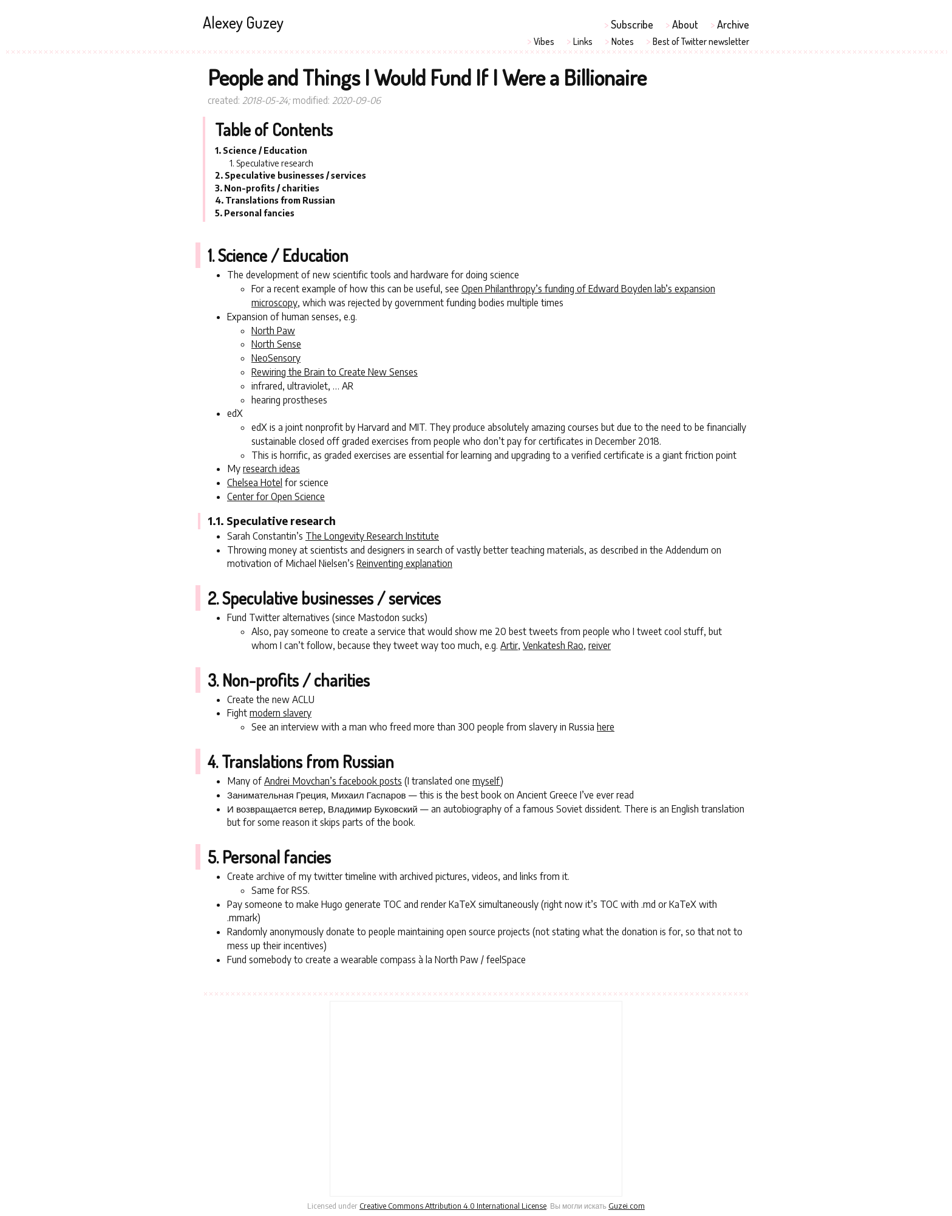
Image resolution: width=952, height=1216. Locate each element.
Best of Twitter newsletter (701, 41)
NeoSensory (276, 357)
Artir (509, 645)
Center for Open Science (276, 496)
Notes (622, 41)
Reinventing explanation (404, 563)
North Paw (273, 330)
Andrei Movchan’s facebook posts (333, 780)
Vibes (544, 41)
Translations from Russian (280, 200)
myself (486, 780)
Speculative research (274, 163)
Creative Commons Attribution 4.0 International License (452, 1206)
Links (583, 41)
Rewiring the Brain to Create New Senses (334, 371)
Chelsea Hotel (254, 482)
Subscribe (632, 24)
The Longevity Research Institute (372, 535)
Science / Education (265, 150)
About (685, 24)
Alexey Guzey (243, 22)
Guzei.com (626, 1206)
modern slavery (280, 712)
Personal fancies (259, 213)
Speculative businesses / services (295, 175)
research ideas (271, 468)
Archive (733, 24)
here (605, 726)
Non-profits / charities (271, 188)
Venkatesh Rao (553, 645)
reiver (599, 645)
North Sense (276, 343)
